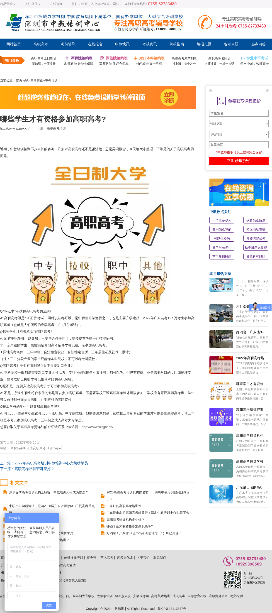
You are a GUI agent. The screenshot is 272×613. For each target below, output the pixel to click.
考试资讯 (149, 44)
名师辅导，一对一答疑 (219, 63)
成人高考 (178, 596)
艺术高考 (106, 557)
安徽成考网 (141, 596)
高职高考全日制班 (43, 58)
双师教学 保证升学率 (114, 64)
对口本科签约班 (152, 58)
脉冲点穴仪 (123, 596)
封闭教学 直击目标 (149, 64)
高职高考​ (16, 448)
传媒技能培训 (73, 557)
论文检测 (236, 596)
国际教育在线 (196, 596)
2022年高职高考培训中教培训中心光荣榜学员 (51, 463)
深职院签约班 (81, 58)
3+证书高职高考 (34, 448)
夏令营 (91, 557)
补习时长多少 (221, 247)
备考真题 (231, 44)
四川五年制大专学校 (80, 596)
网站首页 (13, 44)
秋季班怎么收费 (256, 247)
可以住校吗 (222, 238)
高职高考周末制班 (184, 58)
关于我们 (143, 557)
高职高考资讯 (33, 80)
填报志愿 (204, 44)
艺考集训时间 (221, 256)
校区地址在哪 (255, 229)
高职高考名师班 (219, 58)
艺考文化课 (125, 557)
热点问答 (258, 44)
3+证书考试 (54, 448)
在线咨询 (56, 4)
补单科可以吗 (255, 256)
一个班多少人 (221, 220)
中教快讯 (122, 44)
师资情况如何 (255, 238)
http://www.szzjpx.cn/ (97, 427)
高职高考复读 (66, 565)
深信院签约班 (117, 58)
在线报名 (95, 44)
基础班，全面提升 (44, 63)
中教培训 (51, 80)
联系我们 (159, 557)
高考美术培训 (160, 596)
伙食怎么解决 (255, 220)
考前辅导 (68, 44)
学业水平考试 (257, 58)
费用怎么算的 (221, 229)
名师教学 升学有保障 (79, 64)
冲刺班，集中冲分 (184, 63)
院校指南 (177, 44)
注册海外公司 (218, 596)
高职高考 (41, 44)
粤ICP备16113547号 (171, 609)
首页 (19, 80)
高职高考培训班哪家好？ (34, 469)
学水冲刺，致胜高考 (254, 64)
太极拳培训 (105, 596)
